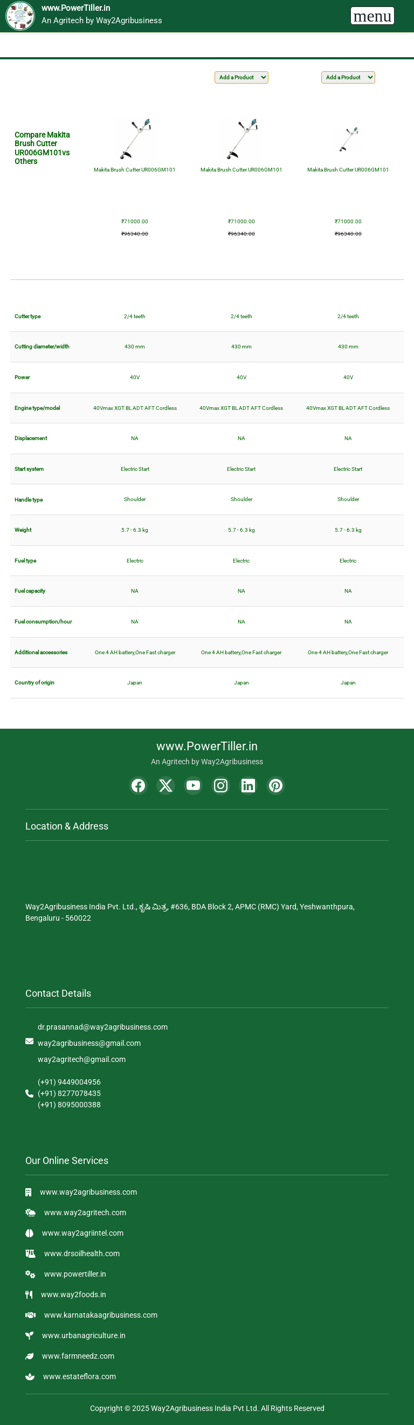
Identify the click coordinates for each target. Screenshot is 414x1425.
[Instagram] (220, 785)
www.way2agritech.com (85, 1212)
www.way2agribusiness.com (88, 1192)
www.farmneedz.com (78, 1356)
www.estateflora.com (79, 1376)
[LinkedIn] (248, 785)
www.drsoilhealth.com (82, 1253)
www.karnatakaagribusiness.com (100, 1315)
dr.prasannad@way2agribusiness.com (103, 1027)
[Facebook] (138, 785)
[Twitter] (165, 785)
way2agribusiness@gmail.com (89, 1043)
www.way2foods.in (73, 1294)
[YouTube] (193, 785)
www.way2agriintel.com (82, 1233)
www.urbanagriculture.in (84, 1335)
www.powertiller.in (75, 1274)
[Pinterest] (275, 785)
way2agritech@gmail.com (82, 1059)
